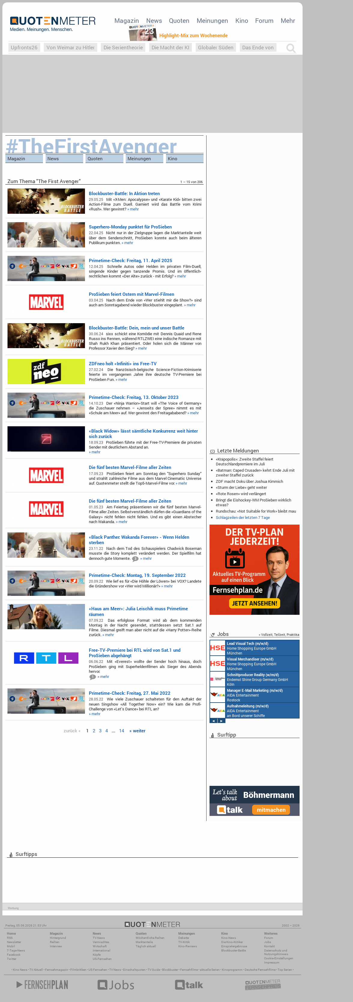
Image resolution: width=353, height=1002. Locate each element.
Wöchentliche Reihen (150, 938)
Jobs (267, 942)
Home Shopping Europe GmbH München (243, 647)
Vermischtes (101, 942)
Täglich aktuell (146, 946)
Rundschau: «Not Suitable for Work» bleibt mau (256, 511)
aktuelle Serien (210, 970)
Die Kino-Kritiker (232, 942)
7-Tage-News (16, 950)
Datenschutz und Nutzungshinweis (276, 952)
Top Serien (285, 970)
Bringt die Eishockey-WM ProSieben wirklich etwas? (253, 502)
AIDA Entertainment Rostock (246, 694)
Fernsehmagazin (56, 970)
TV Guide (154, 970)
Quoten (179, 20)
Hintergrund (58, 938)
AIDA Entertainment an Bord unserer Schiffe (239, 710)
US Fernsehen (98, 970)
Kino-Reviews (187, 946)
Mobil (11, 946)
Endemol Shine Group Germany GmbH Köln (249, 679)
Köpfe (97, 955)
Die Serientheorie (123, 47)
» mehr (133, 209)
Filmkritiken (78, 970)
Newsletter (14, 942)
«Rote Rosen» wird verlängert (241, 493)
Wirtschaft (100, 946)
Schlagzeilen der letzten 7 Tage (243, 517)
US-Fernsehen (102, 959)
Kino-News (228, 938)
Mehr (288, 20)
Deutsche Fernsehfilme (260, 970)
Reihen (54, 942)
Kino (241, 20)
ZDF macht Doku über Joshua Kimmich (249, 481)
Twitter (11, 959)
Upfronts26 (24, 47)
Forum (264, 20)
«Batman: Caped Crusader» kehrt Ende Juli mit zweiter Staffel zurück (255, 472)
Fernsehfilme (189, 970)
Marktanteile (144, 942)
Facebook (13, 955)
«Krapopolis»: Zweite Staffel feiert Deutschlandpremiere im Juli (244, 461)
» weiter (137, 731)
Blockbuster (170, 970)
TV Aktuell (36, 970)
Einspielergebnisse (234, 946)
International (101, 950)
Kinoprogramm (232, 970)
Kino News (20, 970)
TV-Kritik (184, 942)
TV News (115, 970)
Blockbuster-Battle (233, 950)
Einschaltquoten (134, 970)
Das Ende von (258, 47)
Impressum (271, 962)
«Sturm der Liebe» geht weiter (241, 487)
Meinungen (212, 20)
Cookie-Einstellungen (278, 958)
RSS (10, 938)
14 (121, 731)
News (154, 20)
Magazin (126, 20)
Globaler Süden (216, 47)
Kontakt (269, 946)
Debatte (183, 938)
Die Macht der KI (170, 47)
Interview (56, 946)
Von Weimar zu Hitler (71, 47)
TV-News (99, 938)
